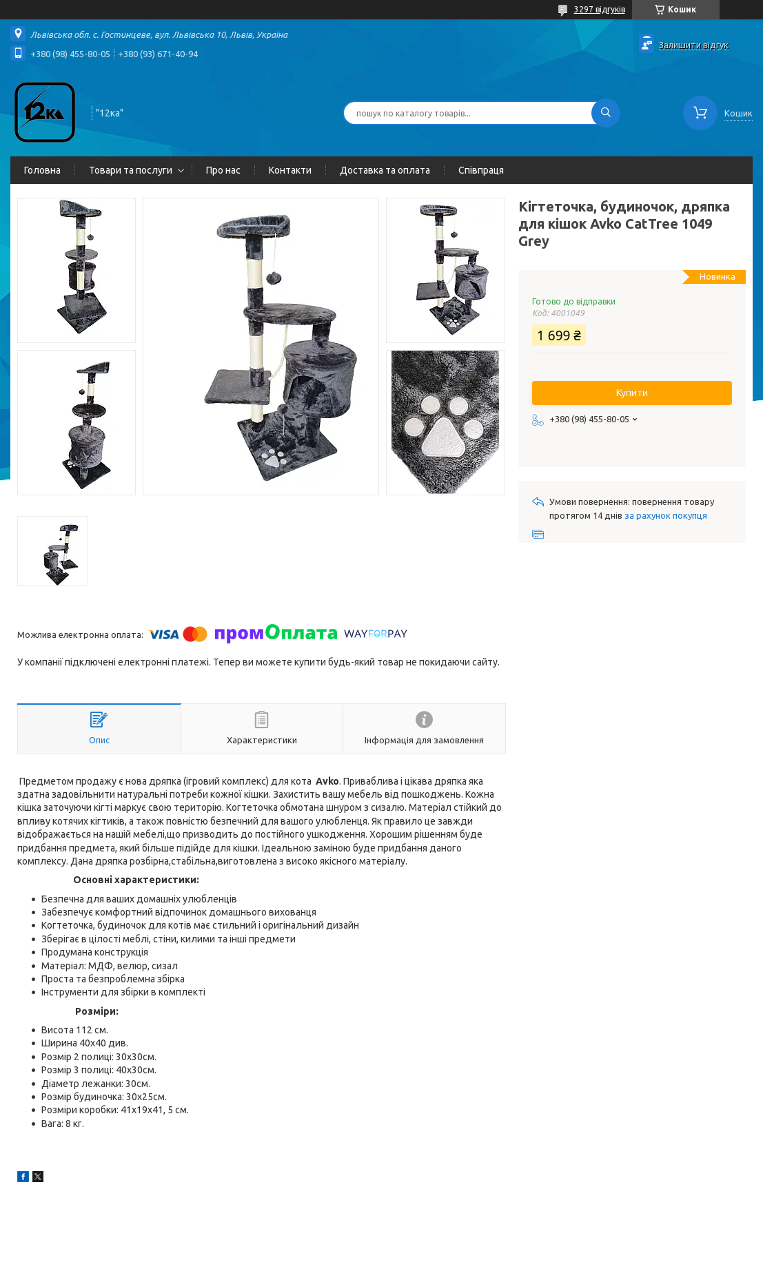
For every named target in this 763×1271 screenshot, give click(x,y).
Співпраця (481, 170)
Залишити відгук (694, 45)
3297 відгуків (599, 9)
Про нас (223, 170)
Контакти (290, 170)
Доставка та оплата (385, 170)
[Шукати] (605, 113)
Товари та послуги (130, 170)
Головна (42, 170)
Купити (632, 392)
